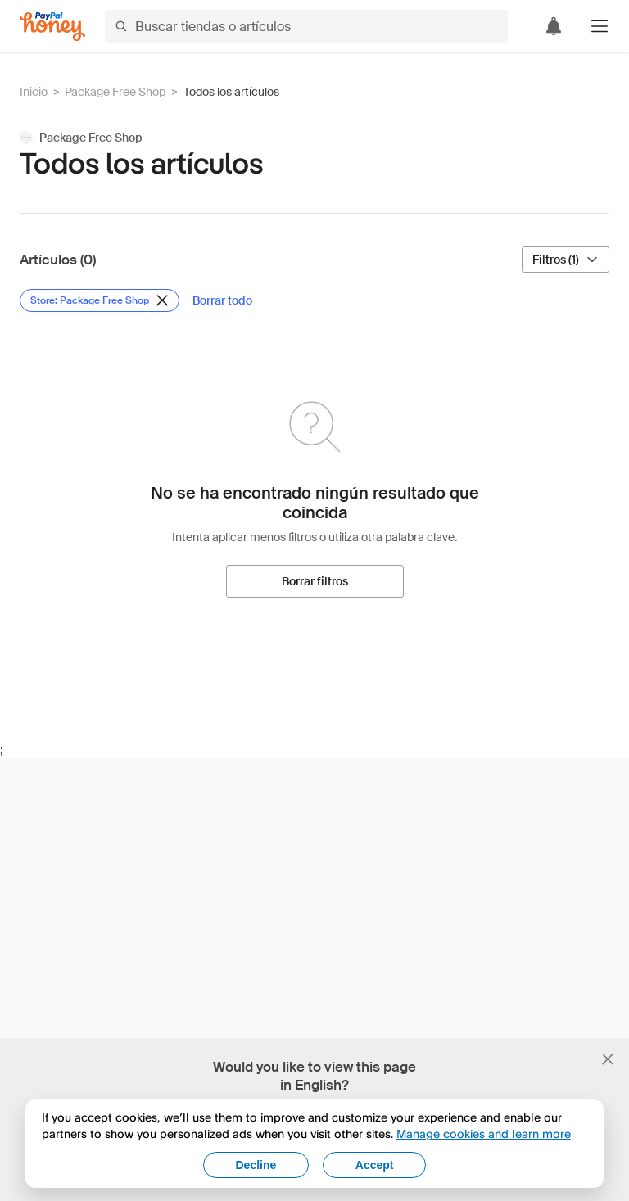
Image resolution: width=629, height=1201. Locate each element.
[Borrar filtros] (315, 581)
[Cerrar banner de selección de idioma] (608, 1059)
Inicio (34, 91)
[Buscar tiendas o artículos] (306, 26)
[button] (599, 26)
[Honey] (52, 26)
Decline (256, 1165)
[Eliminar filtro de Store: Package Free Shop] (99, 300)
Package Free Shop (115, 91)
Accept (374, 1165)
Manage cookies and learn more (483, 1133)
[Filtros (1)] (565, 259)
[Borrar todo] (222, 300)
